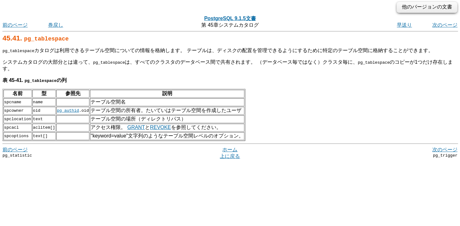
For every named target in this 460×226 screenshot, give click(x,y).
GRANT (136, 127)
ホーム (229, 149)
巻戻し (55, 25)
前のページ (15, 25)
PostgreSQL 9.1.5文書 (230, 18)
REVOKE (160, 127)
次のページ (444, 25)
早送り (404, 25)
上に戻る (230, 156)
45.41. (36, 38)
